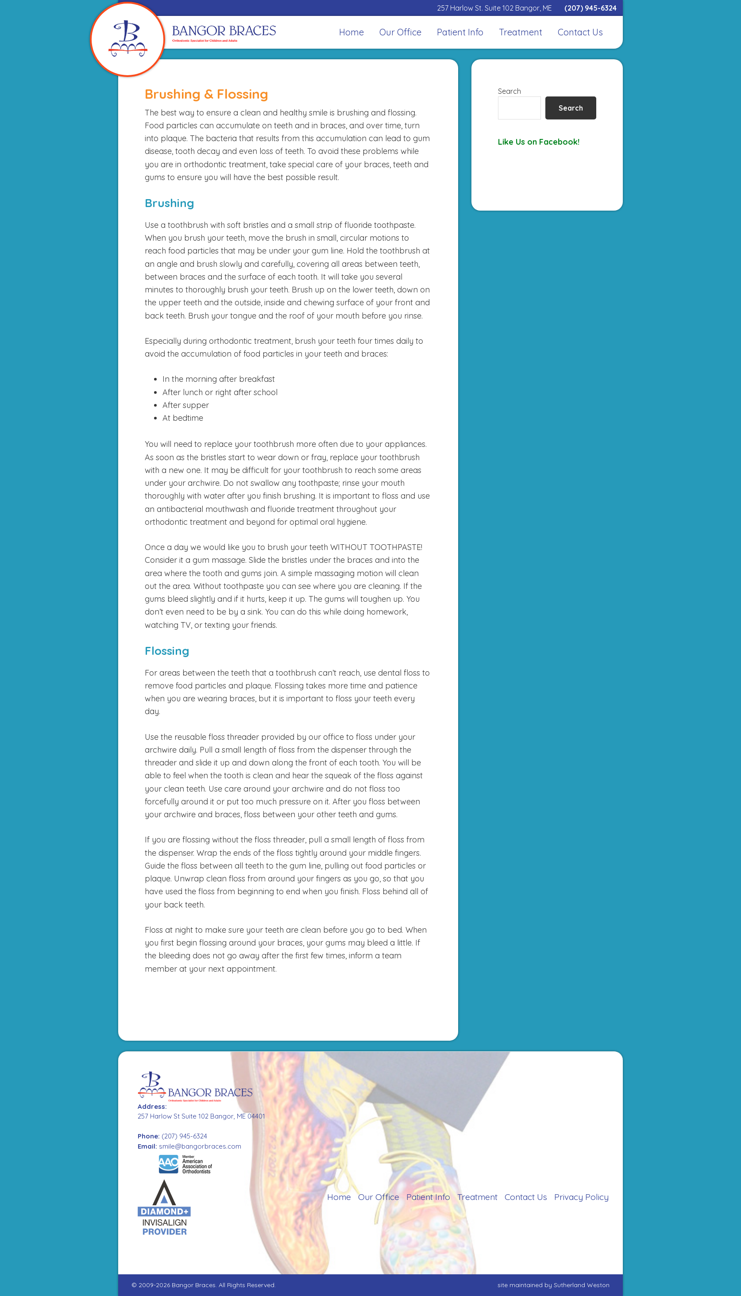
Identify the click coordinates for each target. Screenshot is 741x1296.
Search (509, 91)
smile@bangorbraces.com (200, 1146)
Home (339, 1197)
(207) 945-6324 (590, 8)
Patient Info (428, 1197)
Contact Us (526, 1197)
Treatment (477, 1197)
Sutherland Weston (582, 1285)
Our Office (378, 1197)
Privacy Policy (581, 1197)
